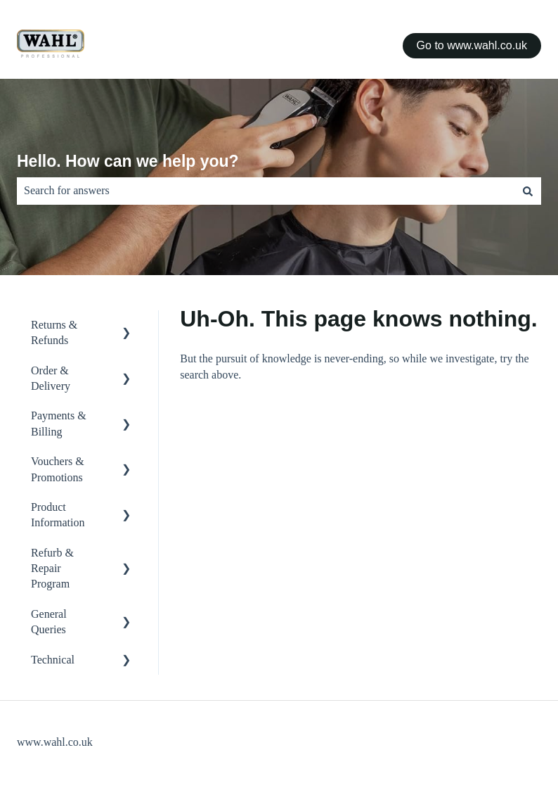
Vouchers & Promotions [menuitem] (57, 469)
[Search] (527, 190)
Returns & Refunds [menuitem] (54, 332)
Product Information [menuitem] (57, 514)
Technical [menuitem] (52, 660)
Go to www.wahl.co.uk (472, 45)
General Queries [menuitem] (49, 621)
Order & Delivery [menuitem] (50, 378)
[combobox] (265, 190)
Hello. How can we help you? (128, 161)
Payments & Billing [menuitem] (58, 423)
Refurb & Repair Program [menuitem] (52, 568)
